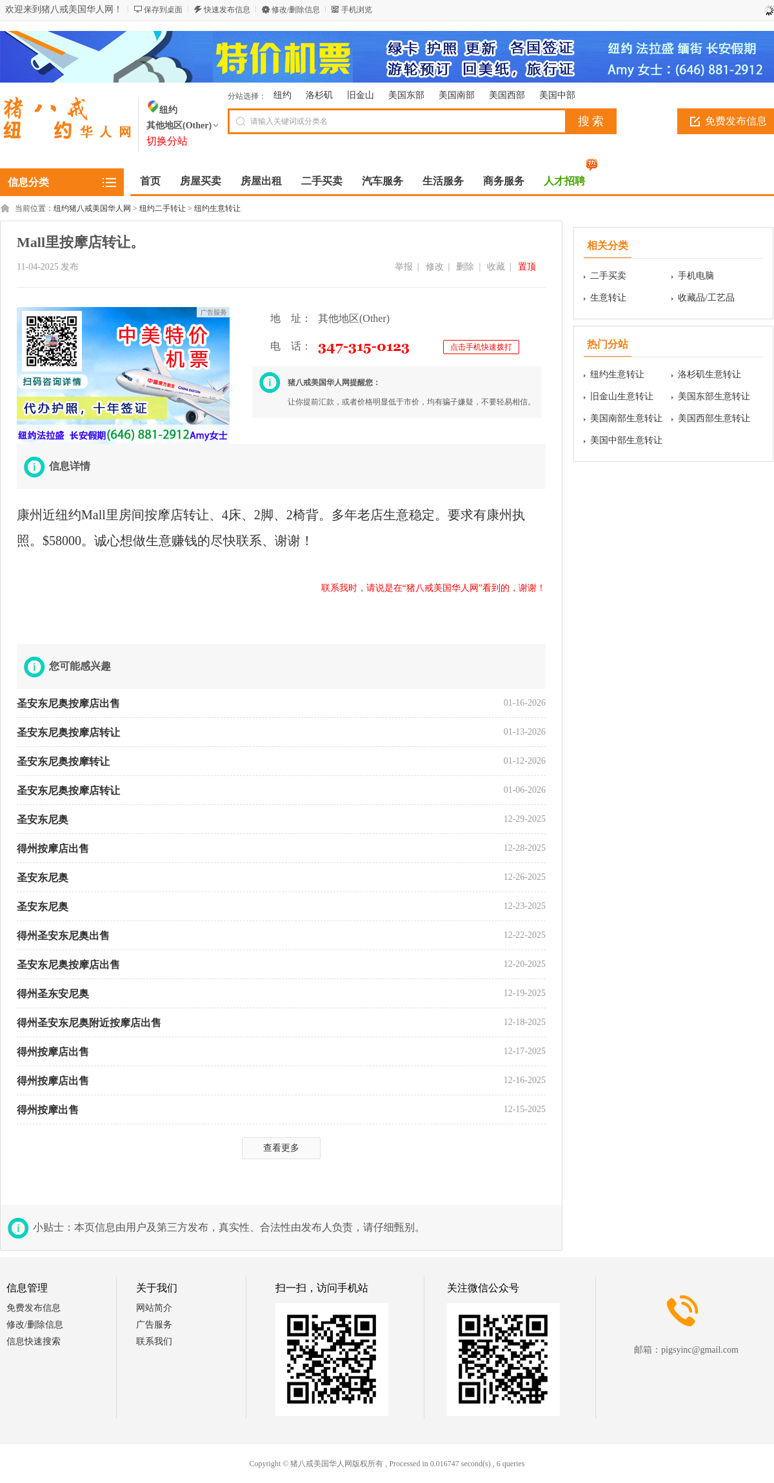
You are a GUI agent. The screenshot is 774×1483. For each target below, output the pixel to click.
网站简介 (154, 1308)
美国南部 (457, 95)
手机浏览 (356, 9)
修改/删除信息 (296, 9)
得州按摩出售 (48, 1109)
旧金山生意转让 (621, 396)
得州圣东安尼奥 (53, 993)
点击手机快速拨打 (481, 347)
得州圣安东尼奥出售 (63, 935)
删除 (465, 267)
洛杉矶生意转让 (709, 374)
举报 (404, 267)
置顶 (527, 267)
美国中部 (557, 95)
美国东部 (406, 95)
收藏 (496, 267)
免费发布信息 (33, 1308)
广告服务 (154, 1324)
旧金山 (360, 95)
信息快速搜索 (33, 1341)
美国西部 (507, 95)
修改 (435, 267)
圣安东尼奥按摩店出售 (68, 703)
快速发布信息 (227, 9)
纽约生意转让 (217, 208)
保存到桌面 (163, 9)
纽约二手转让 (162, 208)
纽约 (282, 95)
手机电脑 (696, 276)
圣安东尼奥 (42, 819)
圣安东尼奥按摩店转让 (68, 732)
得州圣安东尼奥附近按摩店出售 (89, 1022)
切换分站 (167, 140)
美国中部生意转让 (626, 440)
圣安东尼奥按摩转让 (63, 761)
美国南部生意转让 (626, 418)
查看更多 (281, 1148)
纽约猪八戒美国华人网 (92, 208)
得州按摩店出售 (53, 848)
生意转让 (608, 298)
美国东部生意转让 (714, 396)
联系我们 (154, 1341)
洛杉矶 (319, 95)
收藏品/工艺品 (706, 298)
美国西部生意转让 (714, 418)
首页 (150, 180)
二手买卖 (608, 276)
